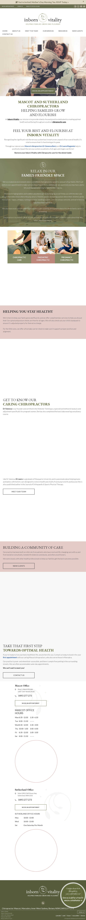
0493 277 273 (59, 9)
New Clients (77, 31)
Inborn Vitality (13, 119)
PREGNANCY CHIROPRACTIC (67, 245)
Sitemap (83, 915)
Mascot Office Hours (33, 6)
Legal (64, 915)
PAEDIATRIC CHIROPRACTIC (43, 245)
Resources (62, 31)
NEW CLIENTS (19, 566)
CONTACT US (18, 675)
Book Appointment (8, 6)
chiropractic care (59, 122)
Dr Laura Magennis (67, 146)
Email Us (20, 6)
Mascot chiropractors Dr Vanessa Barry (41, 146)
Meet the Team (31, 31)
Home (4, 31)
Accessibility (75, 915)
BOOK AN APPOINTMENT (43, 91)
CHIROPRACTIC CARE (19, 245)
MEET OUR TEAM (19, 491)
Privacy (69, 915)
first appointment (10, 657)
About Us (16, 31)
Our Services (48, 31)
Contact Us (7, 34)
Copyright (58, 915)
